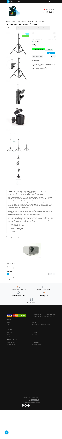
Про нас (8, 322)
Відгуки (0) (32, 27)
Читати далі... (45, 68)
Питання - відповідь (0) (43, 27)
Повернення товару (36, 344)
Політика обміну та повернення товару (41, 324)
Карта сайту (34, 334)
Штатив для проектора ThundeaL (17, 277)
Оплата (8, 324)
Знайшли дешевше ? (38, 49)
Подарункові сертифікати (38, 346)
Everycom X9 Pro (11, 263)
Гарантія (34, 322)
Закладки (9, 346)
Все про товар (11, 27)
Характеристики (22, 27)
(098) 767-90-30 (48, 11)
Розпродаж (34, 332)
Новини (8, 334)
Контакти (34, 336)
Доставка (9, 326)
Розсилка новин (35, 342)
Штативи (30, 277)
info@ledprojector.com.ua (48, 316)
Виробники (9, 336)
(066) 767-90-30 (48, 9)
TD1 (26, 277)
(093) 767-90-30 (48, 13)
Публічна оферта (36, 326)
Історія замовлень (11, 344)
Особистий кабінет (11, 342)
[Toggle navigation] (8, 1)
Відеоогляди (9, 332)
